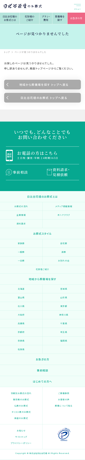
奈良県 (21, 340)
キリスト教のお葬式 (21, 411)
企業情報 (21, 214)
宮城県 (63, 288)
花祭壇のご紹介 (29, 18)
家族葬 (21, 243)
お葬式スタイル (42, 233)
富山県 (21, 297)
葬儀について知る (64, 405)
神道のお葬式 (21, 418)
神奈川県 (63, 314)
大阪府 (21, 314)
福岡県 (63, 340)
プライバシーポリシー (21, 442)
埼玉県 (63, 331)
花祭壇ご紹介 (42, 269)
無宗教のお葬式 (21, 399)
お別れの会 (63, 260)
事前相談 (20, 172)
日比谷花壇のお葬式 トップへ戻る (44, 98)
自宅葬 (63, 243)
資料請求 (21, 223)
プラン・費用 (46, 18)
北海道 (21, 288)
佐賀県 (21, 349)
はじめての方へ (42, 381)
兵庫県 (21, 323)
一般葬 (21, 251)
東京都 (63, 306)
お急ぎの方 (76, 18)
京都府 (21, 331)
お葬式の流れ (21, 206)
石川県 (21, 306)
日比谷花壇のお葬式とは (10, 18)
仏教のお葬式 (21, 405)
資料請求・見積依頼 (61, 172)
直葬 (64, 251)
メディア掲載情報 (63, 206)
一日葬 (21, 260)
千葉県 (63, 323)
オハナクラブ (63, 214)
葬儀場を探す (60, 18)
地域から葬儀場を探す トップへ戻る (44, 84)
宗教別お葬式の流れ (21, 393)
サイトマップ (21, 436)
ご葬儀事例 (63, 393)
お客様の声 (63, 399)
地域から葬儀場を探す (42, 279)
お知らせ (21, 430)
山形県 (63, 297)
